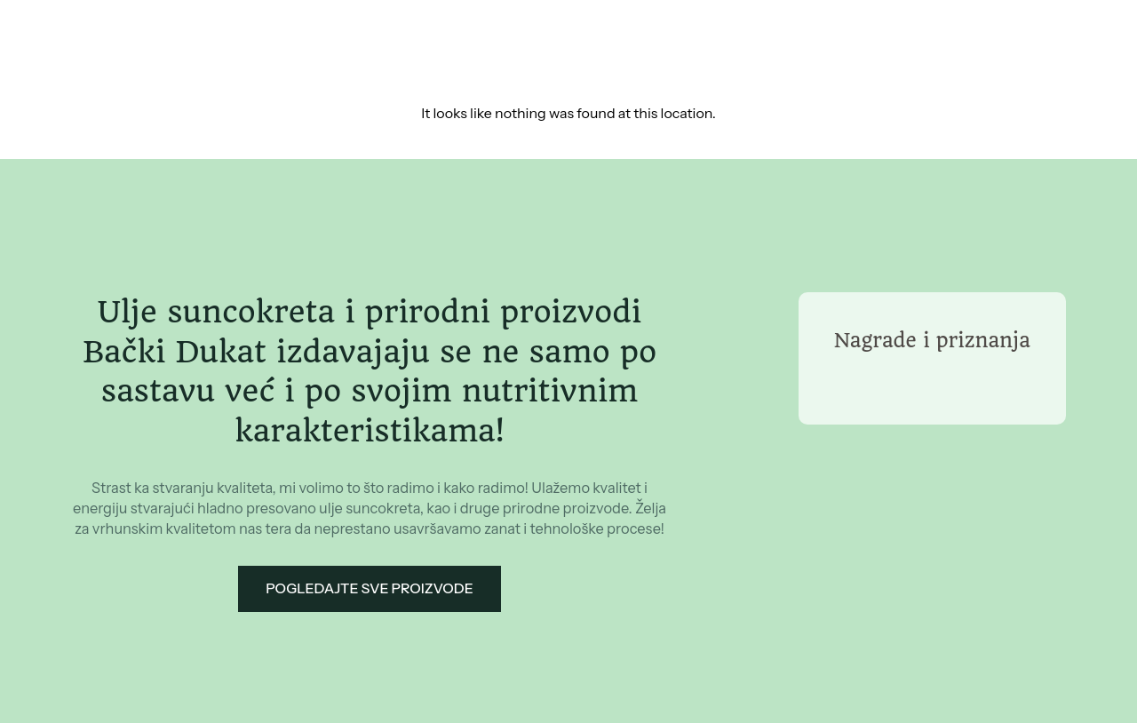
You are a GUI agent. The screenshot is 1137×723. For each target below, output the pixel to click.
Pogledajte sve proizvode (369, 588)
